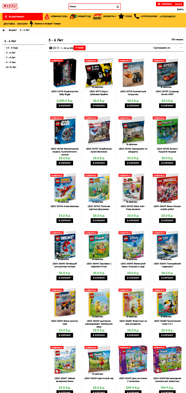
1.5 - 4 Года (12, 48)
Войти (180, 9)
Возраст (13, 30)
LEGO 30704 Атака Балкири (65, 206)
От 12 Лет (11, 67)
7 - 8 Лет (10, 57)
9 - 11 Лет (11, 62)
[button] (145, 16)
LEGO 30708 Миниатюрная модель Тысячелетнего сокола (65, 151)
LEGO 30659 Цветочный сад (99, 378)
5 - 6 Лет (10, 52)
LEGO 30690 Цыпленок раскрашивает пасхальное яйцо (99, 324)
